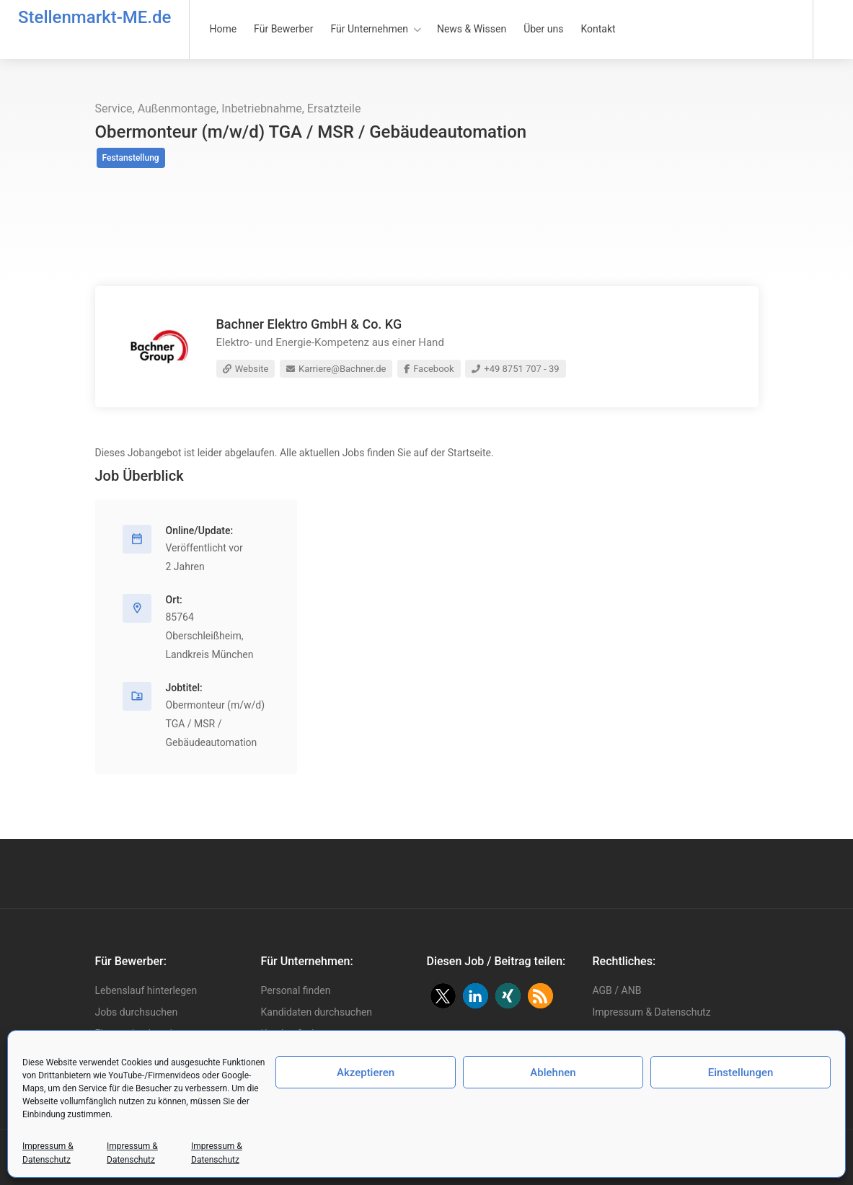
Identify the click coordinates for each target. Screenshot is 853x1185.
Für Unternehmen (369, 29)
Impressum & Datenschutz (652, 1012)
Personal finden (296, 990)
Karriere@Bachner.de (336, 368)
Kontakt (597, 29)
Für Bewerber (283, 29)
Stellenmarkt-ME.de (94, 17)
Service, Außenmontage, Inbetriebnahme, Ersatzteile (228, 108)
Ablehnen (552, 1072)
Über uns (543, 29)
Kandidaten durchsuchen (317, 1012)
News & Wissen (471, 29)
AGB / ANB (617, 990)
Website (246, 368)
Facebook (429, 368)
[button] (443, 995)
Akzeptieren (365, 1072)
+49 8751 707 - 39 (515, 368)
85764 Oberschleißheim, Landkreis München (210, 635)
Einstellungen (741, 1072)
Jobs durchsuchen (136, 1012)
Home (223, 29)
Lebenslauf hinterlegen (146, 990)
